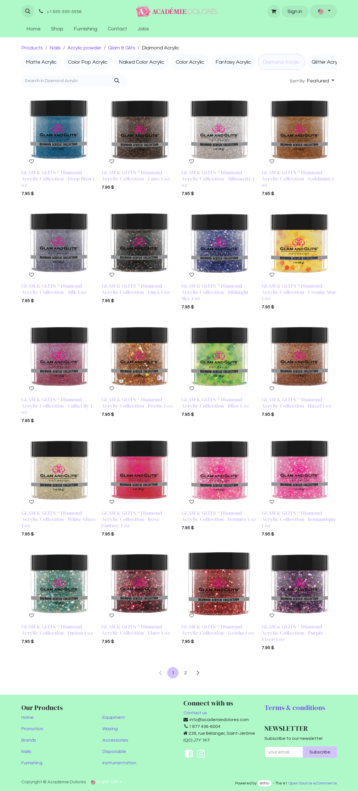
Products (32, 48)
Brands (28, 740)
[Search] (117, 81)
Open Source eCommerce (312, 783)
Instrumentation (119, 763)
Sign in (294, 11)
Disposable (114, 751)
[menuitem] (33, 29)
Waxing (110, 728)
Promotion (32, 728)
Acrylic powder (84, 48)
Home (27, 717)
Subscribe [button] (319, 752)
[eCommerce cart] (273, 11)
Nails (55, 48)
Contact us (195, 713)
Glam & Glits (121, 48)
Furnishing (31, 763)
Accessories (115, 740)
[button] (27, 11)
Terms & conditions (294, 707)
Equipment (113, 717)
